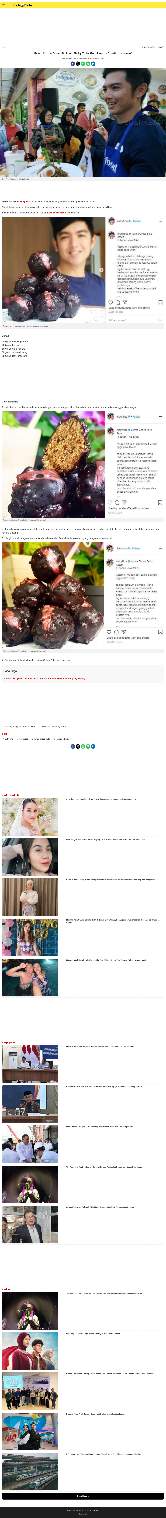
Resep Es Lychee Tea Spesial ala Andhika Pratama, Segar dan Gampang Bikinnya (46, 678)
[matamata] (22, 5)
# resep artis (22, 739)
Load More (83, 1496)
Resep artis (8, 326)
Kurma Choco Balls (56, 213)
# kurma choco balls (41, 739)
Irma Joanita (83, 58)
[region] (83, 27)
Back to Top (83, 1514)
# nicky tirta (8, 739)
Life (4, 47)
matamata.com (78, 1510)
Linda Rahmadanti (70, 58)
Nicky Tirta (25, 201)
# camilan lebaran (61, 739)
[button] (3, 5)
